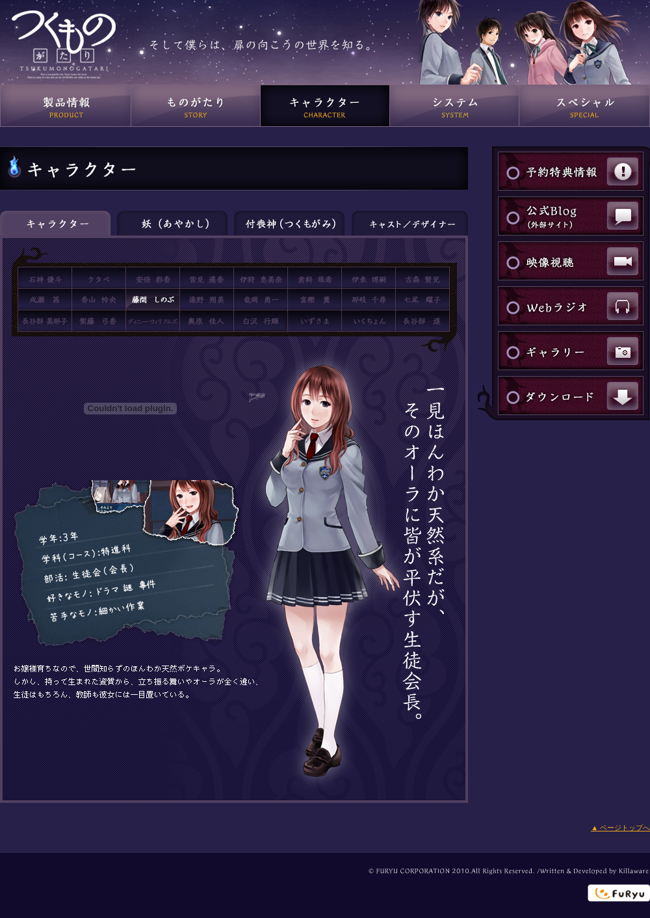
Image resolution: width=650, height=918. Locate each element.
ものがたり (196, 106)
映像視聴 (571, 260)
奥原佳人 (206, 320)
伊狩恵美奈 (260, 277)
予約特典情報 (571, 171)
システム (454, 106)
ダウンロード (571, 395)
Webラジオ (571, 305)
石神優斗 (45, 277)
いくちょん (368, 320)
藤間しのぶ (152, 299)
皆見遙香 (206, 277)
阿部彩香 (152, 277)
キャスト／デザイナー (410, 223)
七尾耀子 (422, 299)
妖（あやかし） (172, 223)
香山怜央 (98, 299)
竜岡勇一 (260, 299)
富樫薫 (314, 299)
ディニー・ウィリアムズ (152, 320)
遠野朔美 (206, 299)
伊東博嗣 (368, 277)
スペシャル (584, 106)
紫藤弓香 (98, 320)
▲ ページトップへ (620, 827)
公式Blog (571, 216)
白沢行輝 (260, 320)
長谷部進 (422, 320)
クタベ (98, 277)
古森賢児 (422, 277)
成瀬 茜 (45, 299)
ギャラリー (571, 350)
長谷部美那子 (45, 320)
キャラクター (325, 106)
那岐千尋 (368, 299)
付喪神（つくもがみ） (289, 223)
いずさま (314, 320)
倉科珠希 (314, 277)
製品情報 (65, 106)
